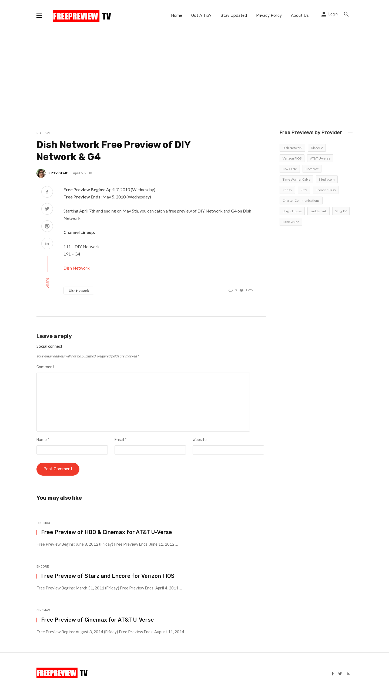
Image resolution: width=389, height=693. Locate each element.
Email (120, 439)
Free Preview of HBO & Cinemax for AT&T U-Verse (106, 532)
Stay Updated (234, 15)
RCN (304, 190)
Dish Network (76, 267)
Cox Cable (290, 169)
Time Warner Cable (296, 179)
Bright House (292, 211)
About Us (300, 15)
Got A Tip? (201, 15)
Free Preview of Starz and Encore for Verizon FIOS (108, 576)
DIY (38, 133)
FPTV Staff (58, 173)
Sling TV (341, 211)
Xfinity (287, 190)
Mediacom (327, 179)
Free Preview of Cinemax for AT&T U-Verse (97, 619)
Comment (45, 367)
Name (42, 439)
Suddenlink (318, 211)
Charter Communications (301, 200)
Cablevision (291, 222)
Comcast (312, 169)
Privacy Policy (269, 15)
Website (200, 439)
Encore (42, 567)
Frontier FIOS (326, 190)
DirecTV (317, 148)
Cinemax (43, 523)
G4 (47, 133)
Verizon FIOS (292, 158)
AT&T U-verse (320, 158)
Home (176, 15)
